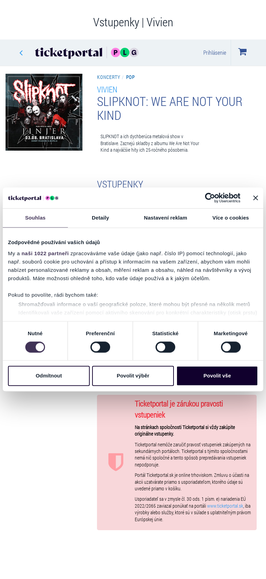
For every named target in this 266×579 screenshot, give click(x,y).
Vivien (107, 89)
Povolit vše (217, 376)
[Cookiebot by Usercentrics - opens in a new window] (210, 198)
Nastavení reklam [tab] (165, 218)
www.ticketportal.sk (225, 506)
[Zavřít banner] (255, 197)
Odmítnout (49, 376)
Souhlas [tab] (35, 218)
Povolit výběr (133, 376)
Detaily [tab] (100, 218)
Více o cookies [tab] (230, 218)
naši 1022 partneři (45, 253)
